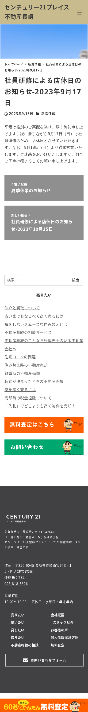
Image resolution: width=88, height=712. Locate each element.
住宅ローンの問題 (20, 357)
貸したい (17, 630)
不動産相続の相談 (24, 645)
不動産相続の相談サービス (28, 332)
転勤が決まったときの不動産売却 (33, 381)
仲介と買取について (22, 307)
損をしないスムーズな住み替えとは (35, 324)
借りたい (18, 638)
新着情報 (48, 113)
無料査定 (58, 645)
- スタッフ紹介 (62, 622)
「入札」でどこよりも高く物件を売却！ (39, 406)
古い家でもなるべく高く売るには (34, 316)
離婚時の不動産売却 (22, 373)
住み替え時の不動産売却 (26, 365)
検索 (75, 280)
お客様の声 (59, 630)
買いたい (18, 622)
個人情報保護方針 (64, 638)
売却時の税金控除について (28, 398)
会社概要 (58, 615)
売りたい (18, 615)
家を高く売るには (20, 389)
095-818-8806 (16, 583)
